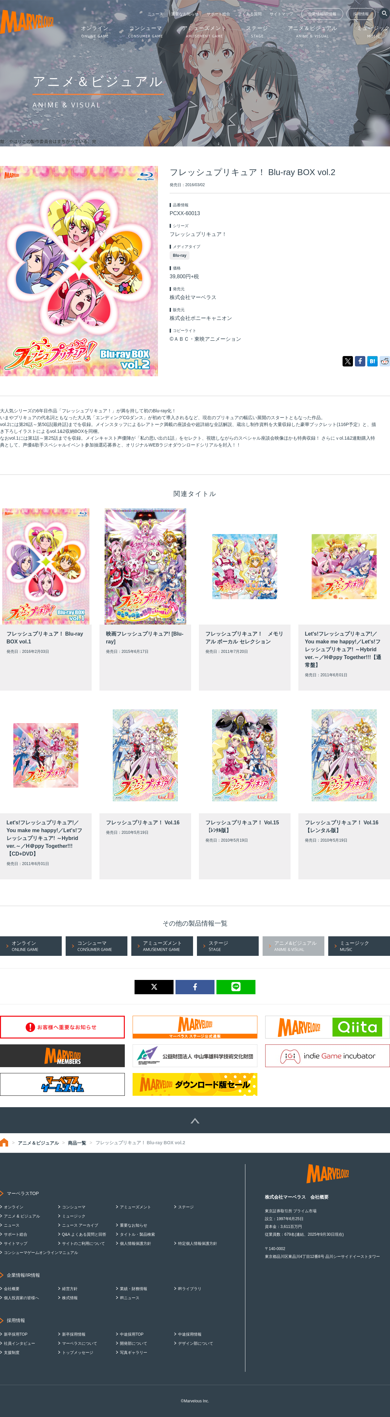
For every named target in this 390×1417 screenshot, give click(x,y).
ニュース (155, 14)
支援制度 (12, 1352)
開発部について (133, 1343)
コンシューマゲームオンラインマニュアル (41, 1252)
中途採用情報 (190, 1334)
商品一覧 (77, 1143)
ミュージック (73, 1216)
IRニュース (129, 1298)
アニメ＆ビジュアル (38, 1143)
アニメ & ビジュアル (22, 1216)
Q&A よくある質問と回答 (84, 1234)
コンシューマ (73, 1207)
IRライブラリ (190, 1288)
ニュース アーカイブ (80, 1225)
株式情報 (70, 1298)
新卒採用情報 (73, 1334)
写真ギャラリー (133, 1352)
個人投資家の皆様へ (21, 1298)
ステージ (186, 1207)
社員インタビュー (19, 1343)
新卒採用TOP (15, 1334)
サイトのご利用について (83, 1243)
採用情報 (361, 14)
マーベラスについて (79, 1343)
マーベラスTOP (23, 1193)
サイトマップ (281, 14)
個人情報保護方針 (135, 1243)
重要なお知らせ (185, 14)
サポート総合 (218, 14)
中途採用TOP (131, 1334)
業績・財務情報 (133, 1288)
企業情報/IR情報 (322, 14)
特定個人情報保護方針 (197, 1243)
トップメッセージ (77, 1352)
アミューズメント (135, 1207)
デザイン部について (195, 1343)
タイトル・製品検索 (137, 1234)
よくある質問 (250, 14)
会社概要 (12, 1288)
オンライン (13, 1207)
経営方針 (70, 1288)
